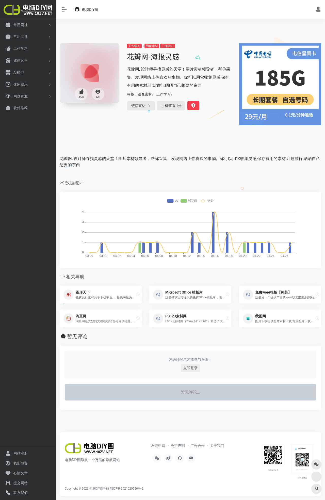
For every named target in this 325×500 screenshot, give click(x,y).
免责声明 (178, 446)
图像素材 (152, 46)
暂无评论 (77, 336)
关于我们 (217, 446)
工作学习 (134, 46)
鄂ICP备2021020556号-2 (126, 488)
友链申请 (158, 446)
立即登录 (190, 368)
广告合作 (197, 446)
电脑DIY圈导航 (99, 488)
